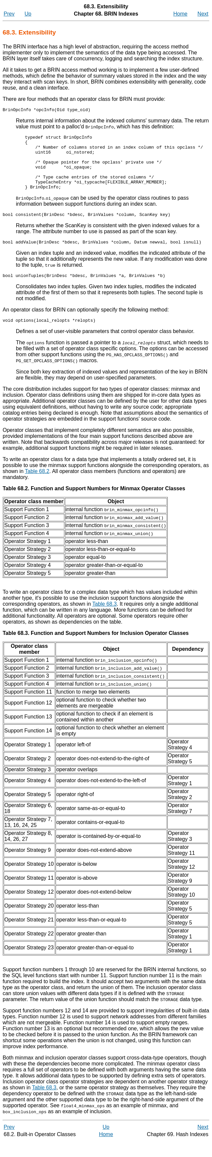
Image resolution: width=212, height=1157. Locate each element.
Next (202, 14)
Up (27, 14)
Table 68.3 (104, 620)
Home (180, 14)
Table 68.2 (37, 487)
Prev (9, 14)
